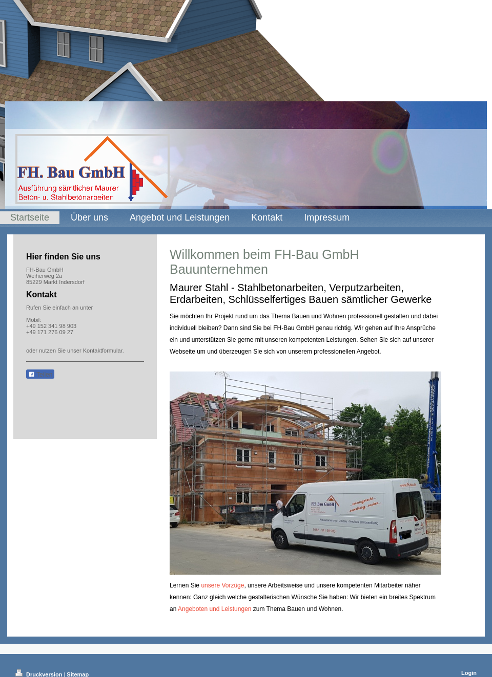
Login (469, 673)
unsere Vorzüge (222, 585)
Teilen (40, 374)
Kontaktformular (102, 350)
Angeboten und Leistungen (214, 609)
